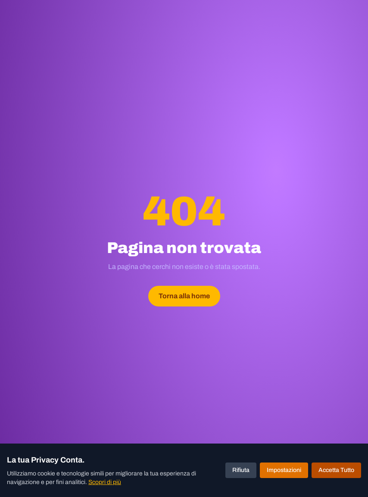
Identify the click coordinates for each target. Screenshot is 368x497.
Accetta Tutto (336, 470)
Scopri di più (104, 482)
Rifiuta (240, 470)
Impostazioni (284, 470)
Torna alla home (184, 296)
